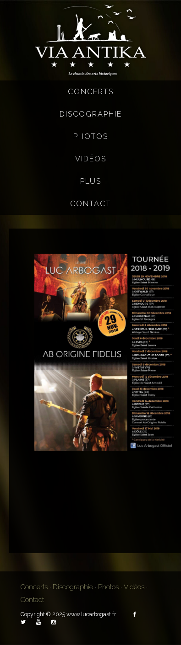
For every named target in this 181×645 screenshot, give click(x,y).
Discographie (91, 114)
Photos (90, 136)
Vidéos (90, 159)
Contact (90, 203)
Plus (90, 181)
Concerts (91, 91)
